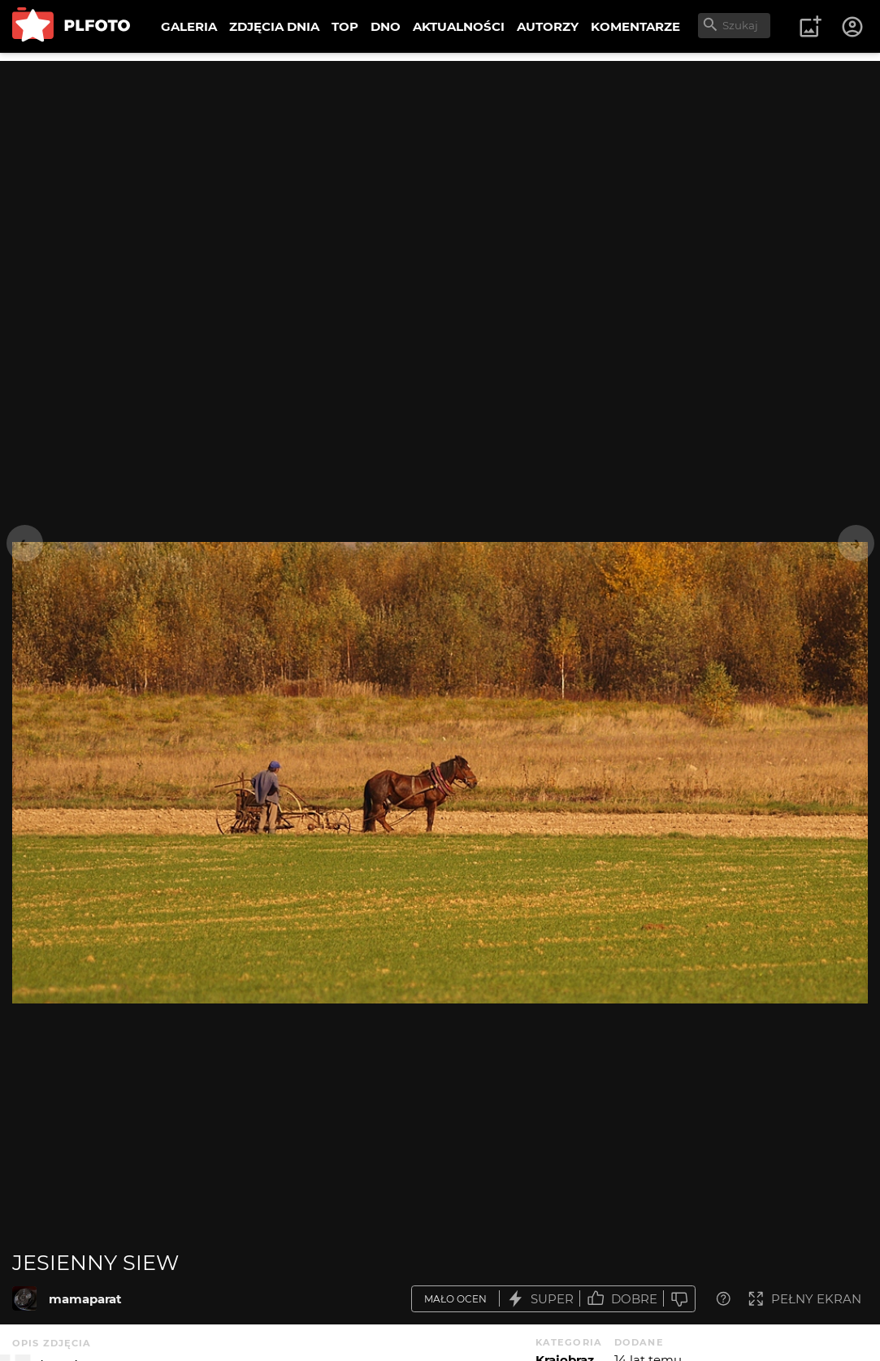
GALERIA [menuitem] (189, 26)
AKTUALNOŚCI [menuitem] (459, 26)
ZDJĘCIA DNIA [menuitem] (274, 26)
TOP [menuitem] (345, 26)
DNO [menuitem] (386, 26)
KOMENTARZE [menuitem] (635, 26)
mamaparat (85, 1299)
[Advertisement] (440, 174)
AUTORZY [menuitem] (548, 26)
